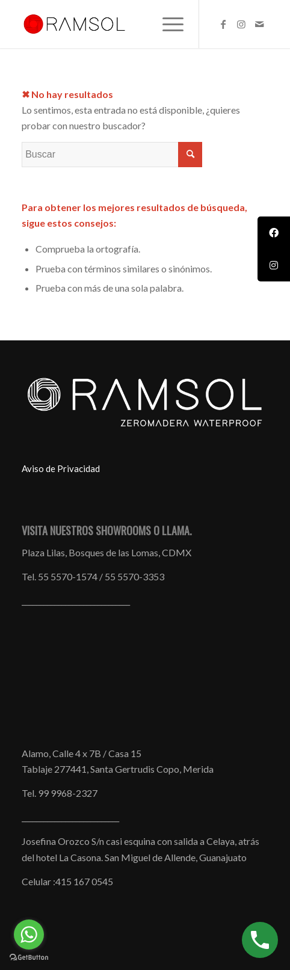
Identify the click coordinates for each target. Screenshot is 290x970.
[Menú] (167, 24)
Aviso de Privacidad (61, 468)
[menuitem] (167, 24)
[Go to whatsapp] (29, 934)
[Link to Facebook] (223, 24)
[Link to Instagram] (241, 24)
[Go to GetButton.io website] (29, 958)
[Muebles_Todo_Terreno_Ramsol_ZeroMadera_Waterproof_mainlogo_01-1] (120, 24)
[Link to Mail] (259, 24)
